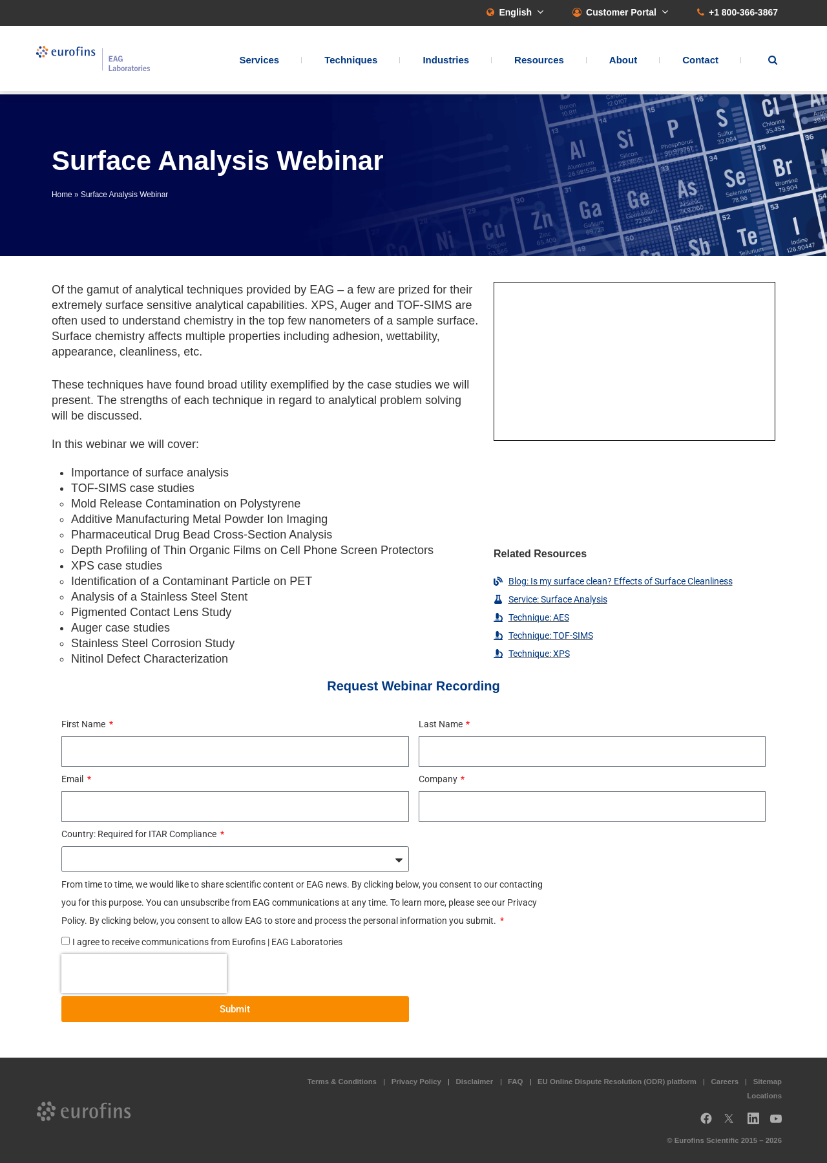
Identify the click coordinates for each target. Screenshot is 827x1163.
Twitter (733, 1123)
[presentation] (144, 973)
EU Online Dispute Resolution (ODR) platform (617, 1081)
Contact (700, 61)
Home (62, 194)
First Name (84, 724)
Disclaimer (475, 1081)
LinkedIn (757, 1123)
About (623, 61)
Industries (446, 61)
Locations (764, 1096)
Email (73, 779)
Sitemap (767, 1081)
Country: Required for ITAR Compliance (139, 834)
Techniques (350, 61)
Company (439, 779)
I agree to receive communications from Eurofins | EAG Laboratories (207, 942)
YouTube (780, 1123)
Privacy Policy (416, 1081)
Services (259, 61)
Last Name (442, 724)
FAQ (515, 1081)
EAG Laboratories (100, 60)
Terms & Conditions (342, 1081)
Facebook (706, 1123)
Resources (539, 61)
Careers (724, 1081)
